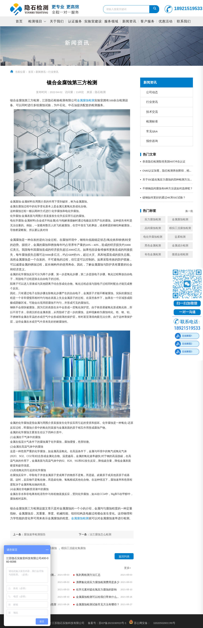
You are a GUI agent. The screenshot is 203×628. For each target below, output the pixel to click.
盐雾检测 (180, 236)
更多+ (127, 568)
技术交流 (152, 112)
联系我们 (184, 21)
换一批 (189, 211)
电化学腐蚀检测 (152, 236)
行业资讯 (53, 71)
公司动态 (152, 92)
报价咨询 (152, 141)
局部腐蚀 (51, 548)
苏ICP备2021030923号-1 (107, 623)
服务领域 (111, 21)
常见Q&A (152, 131)
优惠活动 (166, 21)
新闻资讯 (129, 21)
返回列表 (124, 556)
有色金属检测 (153, 254)
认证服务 (75, 21)
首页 (19, 21)
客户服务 (148, 21)
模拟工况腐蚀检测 (180, 228)
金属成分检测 (180, 245)
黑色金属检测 (153, 245)
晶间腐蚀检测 (153, 228)
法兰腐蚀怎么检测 (100, 534)
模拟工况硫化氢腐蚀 (73, 548)
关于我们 (57, 21)
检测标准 (152, 121)
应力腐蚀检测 (153, 219)
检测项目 (35, 21)
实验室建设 (93, 21)
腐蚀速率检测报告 (35, 534)
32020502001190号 (164, 623)
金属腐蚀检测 (180, 219)
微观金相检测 (180, 254)
